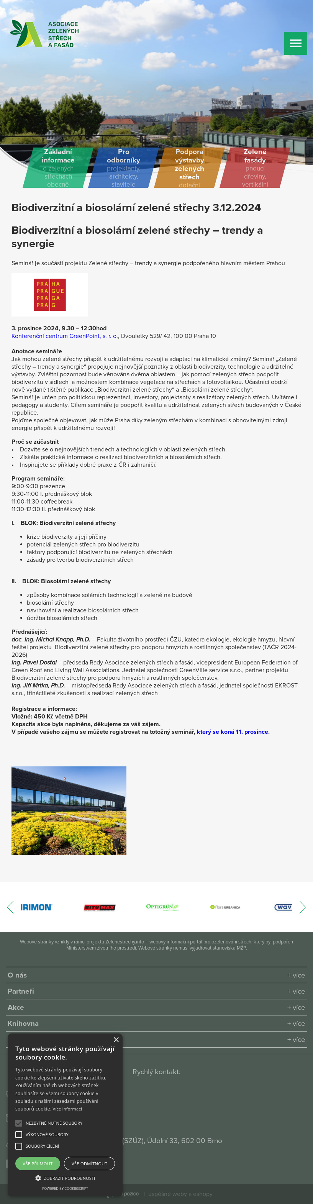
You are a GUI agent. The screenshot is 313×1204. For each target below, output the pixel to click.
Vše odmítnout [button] (89, 1163)
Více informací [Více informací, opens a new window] (67, 1109)
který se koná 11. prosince (232, 732)
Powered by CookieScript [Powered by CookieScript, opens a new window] (65, 1188)
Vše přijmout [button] (37, 1163)
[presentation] (10, 911)
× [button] (116, 1040)
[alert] (65, 1114)
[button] (54, 1123)
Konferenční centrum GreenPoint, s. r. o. (64, 336)
